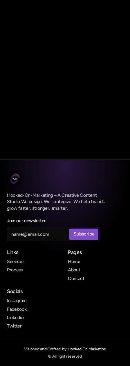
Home (74, 261)
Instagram (17, 300)
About (74, 270)
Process (15, 270)
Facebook (16, 309)
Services (15, 261)
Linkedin (15, 317)
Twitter (14, 326)
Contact (76, 278)
